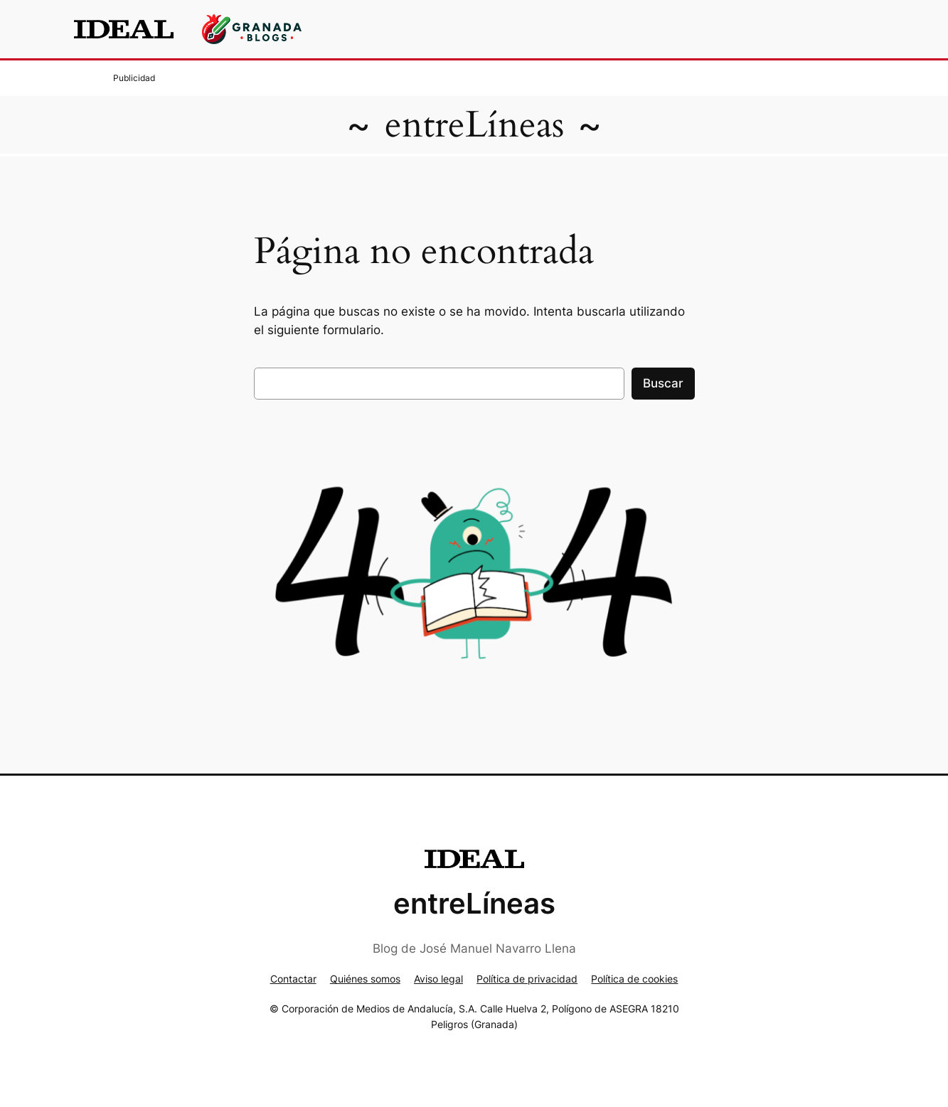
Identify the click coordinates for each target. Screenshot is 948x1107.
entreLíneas (474, 125)
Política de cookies (634, 979)
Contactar (293, 979)
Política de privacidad (526, 979)
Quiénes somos (365, 979)
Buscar (663, 383)
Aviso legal (438, 979)
